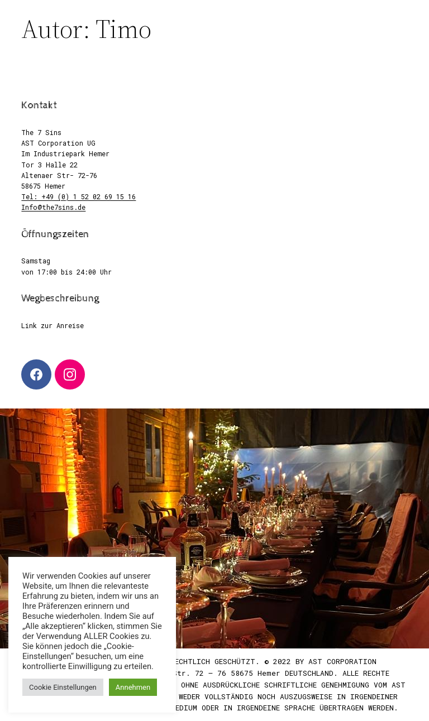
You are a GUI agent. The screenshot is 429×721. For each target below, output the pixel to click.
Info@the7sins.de (53, 207)
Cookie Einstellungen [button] (63, 687)
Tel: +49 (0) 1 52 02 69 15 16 (78, 196)
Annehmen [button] (133, 687)
